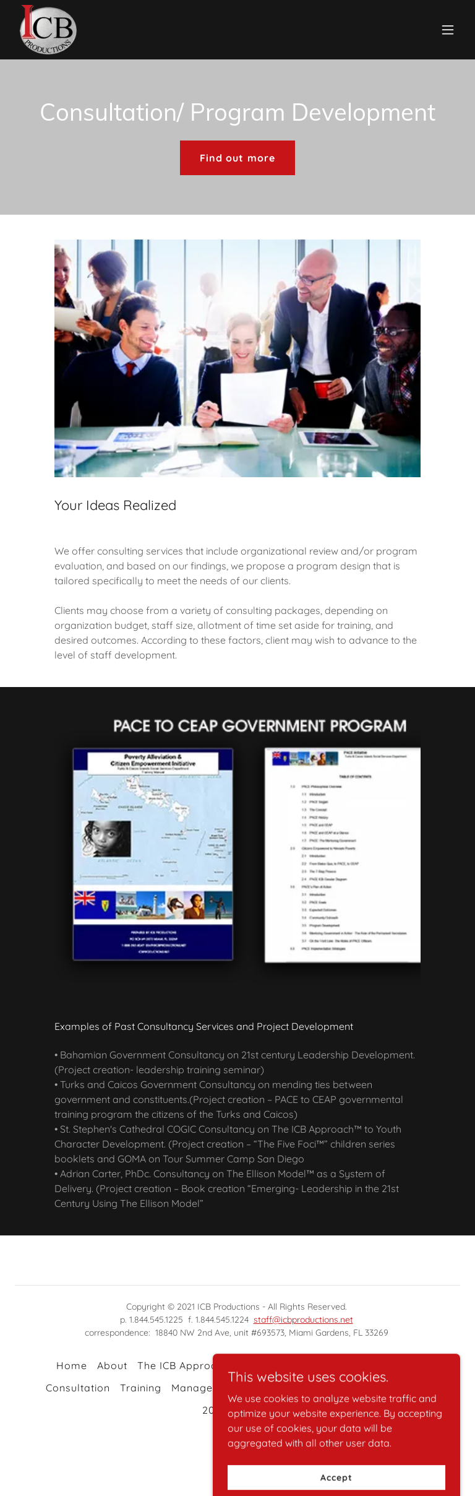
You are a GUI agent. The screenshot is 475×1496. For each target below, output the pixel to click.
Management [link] (205, 1387)
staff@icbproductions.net (303, 1319)
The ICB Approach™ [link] (187, 1365)
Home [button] (71, 1365)
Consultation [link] (78, 1387)
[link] (48, 29)
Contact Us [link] (401, 1387)
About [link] (112, 1365)
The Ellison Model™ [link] (298, 1365)
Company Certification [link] (306, 1387)
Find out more (237, 158)
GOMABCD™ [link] (388, 1365)
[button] (447, 29)
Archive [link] (254, 1410)
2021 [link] (214, 1410)
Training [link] (140, 1387)
